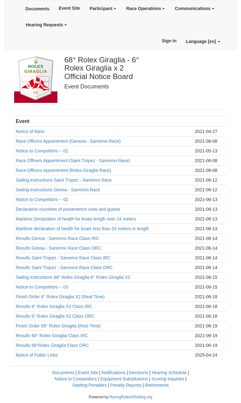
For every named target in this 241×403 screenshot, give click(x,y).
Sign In (169, 40)
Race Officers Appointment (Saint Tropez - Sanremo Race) (73, 160)
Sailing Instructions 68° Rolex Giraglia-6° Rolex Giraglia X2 (73, 277)
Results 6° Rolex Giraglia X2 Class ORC (55, 316)
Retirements (157, 385)
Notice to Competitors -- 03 (42, 286)
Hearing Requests (46, 24)
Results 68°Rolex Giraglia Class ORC (52, 345)
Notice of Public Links (37, 355)
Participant (103, 8)
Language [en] (203, 41)
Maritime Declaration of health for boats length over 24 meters (76, 218)
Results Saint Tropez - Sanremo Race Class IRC (63, 257)
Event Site (69, 8)
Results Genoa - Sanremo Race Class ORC (58, 248)
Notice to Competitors (76, 378)
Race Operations (145, 8)
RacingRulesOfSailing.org (131, 397)
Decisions (138, 372)
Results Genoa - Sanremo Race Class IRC (57, 238)
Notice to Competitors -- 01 (42, 150)
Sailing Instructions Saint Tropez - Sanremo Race (64, 180)
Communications (194, 8)
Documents (37, 8)
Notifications (113, 372)
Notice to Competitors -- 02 (42, 199)
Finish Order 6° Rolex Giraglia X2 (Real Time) (60, 296)
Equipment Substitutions (124, 378)
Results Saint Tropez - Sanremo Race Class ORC (64, 267)
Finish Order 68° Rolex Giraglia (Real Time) (58, 325)
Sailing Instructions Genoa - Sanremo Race (58, 189)
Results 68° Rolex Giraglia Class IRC (52, 335)
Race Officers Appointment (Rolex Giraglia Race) (63, 170)
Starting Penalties (89, 385)
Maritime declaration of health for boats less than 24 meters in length (82, 228)
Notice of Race (30, 131)
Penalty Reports (126, 385)
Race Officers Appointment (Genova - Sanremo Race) (68, 141)
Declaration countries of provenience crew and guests (68, 209)
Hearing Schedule (169, 372)
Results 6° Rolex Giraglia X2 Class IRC (54, 306)
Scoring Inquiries (167, 378)
